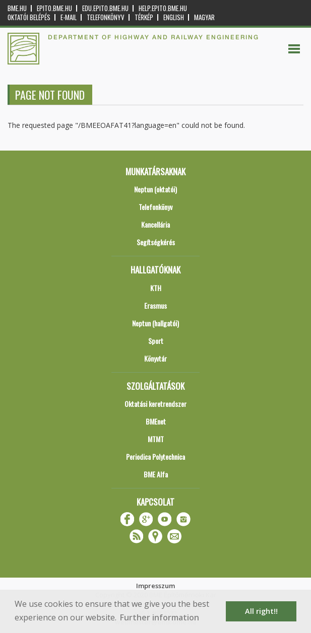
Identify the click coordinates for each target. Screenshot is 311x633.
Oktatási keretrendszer (155, 403)
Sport (155, 340)
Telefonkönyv (106, 17)
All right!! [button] (261, 611)
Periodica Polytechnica (155, 456)
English (173, 17)
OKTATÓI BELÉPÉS (29, 17)
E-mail (68, 17)
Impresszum (155, 585)
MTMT (156, 439)
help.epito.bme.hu (163, 8)
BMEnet (156, 421)
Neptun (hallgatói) (155, 323)
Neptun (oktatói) (155, 189)
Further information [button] (159, 617)
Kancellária (155, 224)
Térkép (144, 17)
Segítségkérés (156, 242)
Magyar (204, 17)
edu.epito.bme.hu (105, 8)
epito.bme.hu (54, 8)
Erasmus (155, 305)
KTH (155, 288)
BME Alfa (156, 474)
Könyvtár (155, 358)
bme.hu (17, 8)
